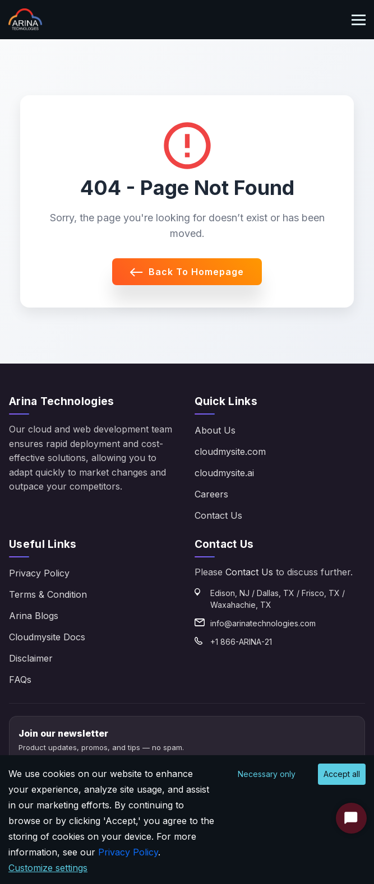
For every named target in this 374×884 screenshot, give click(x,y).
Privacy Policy (39, 573)
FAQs (20, 679)
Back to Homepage (187, 271)
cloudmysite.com (230, 451)
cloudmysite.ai (224, 472)
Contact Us (218, 515)
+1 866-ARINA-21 (241, 641)
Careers (211, 494)
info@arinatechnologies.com (263, 623)
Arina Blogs (33, 615)
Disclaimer (31, 658)
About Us (215, 430)
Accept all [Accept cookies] (342, 774)
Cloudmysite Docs (47, 637)
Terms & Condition (48, 594)
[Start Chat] (351, 818)
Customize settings (47, 867)
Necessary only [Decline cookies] (266, 774)
